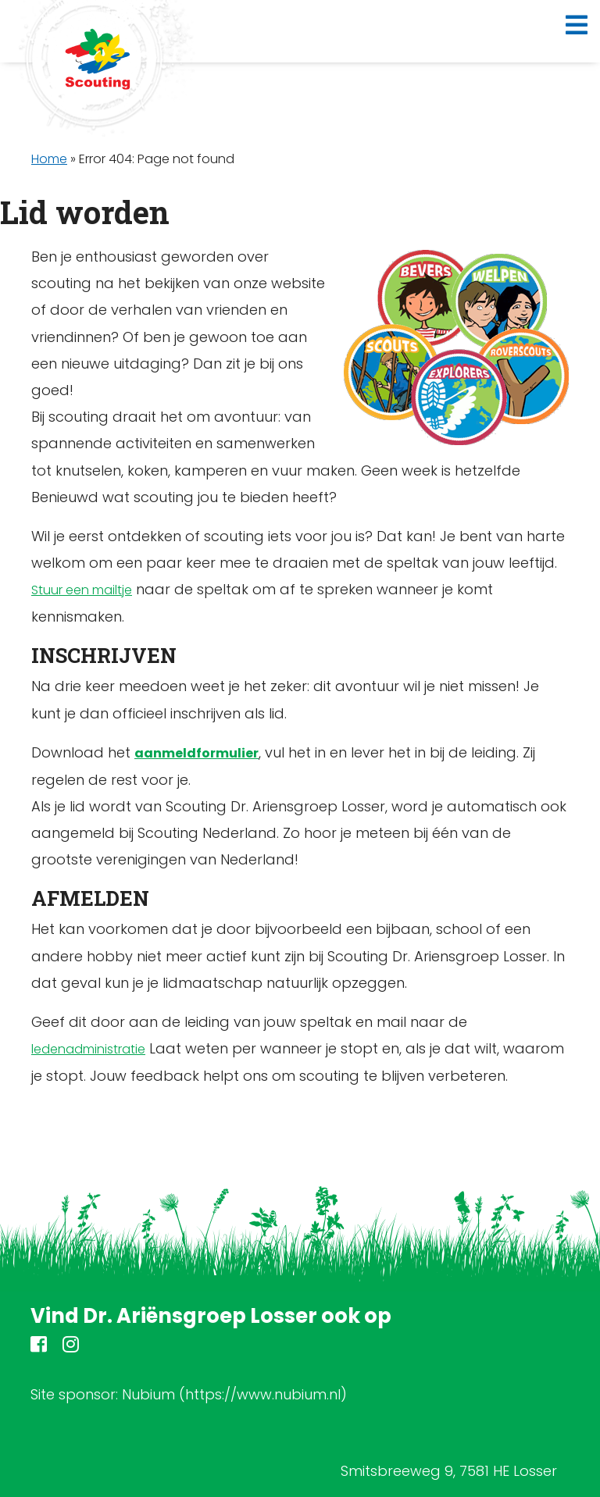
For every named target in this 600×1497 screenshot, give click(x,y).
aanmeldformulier (196, 753)
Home (49, 159)
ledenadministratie (88, 1049)
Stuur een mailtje (81, 590)
